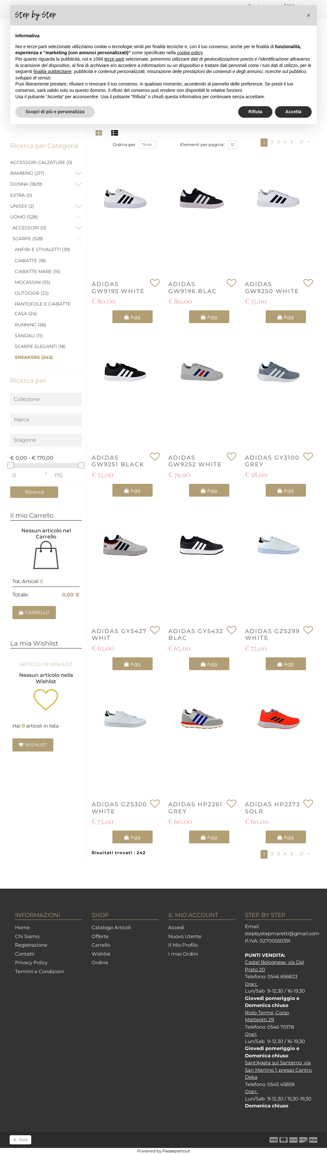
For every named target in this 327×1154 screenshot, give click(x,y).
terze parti (114, 59)
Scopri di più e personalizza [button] (55, 111)
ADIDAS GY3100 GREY (272, 461)
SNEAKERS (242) (34, 357)
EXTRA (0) (21, 195)
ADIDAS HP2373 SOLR (272, 808)
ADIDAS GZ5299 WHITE (272, 635)
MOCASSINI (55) (32, 282)
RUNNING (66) (30, 325)
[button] (34, 492)
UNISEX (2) (22, 206)
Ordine (100, 962)
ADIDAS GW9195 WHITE (118, 288)
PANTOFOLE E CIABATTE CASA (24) (43, 308)
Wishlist (101, 954)
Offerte (100, 936)
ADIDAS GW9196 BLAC (192, 288)
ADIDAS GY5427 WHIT (119, 635)
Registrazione (31, 945)
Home (22, 927)
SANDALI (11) (29, 335)
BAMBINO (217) (27, 173)
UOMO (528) (24, 217)
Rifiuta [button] (255, 111)
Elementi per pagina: (202, 144)
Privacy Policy (31, 962)
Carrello (101, 945)
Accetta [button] (293, 111)
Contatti (24, 954)
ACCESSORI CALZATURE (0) (41, 162)
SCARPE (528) (27, 238)
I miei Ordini (183, 954)
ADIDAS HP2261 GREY (195, 808)
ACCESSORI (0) (29, 228)
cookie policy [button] (189, 52)
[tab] (100, 133)
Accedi (176, 927)
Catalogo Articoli (111, 927)
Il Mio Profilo (183, 945)
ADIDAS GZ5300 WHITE (119, 808)
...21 (300, 141)
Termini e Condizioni (39, 971)
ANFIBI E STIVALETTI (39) (42, 249)
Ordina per (124, 144)
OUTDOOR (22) (32, 293)
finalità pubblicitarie (53, 71)
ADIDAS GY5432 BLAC (195, 635)
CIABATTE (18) (30, 260)
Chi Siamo (27, 936)
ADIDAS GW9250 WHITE (272, 288)
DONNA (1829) (26, 184)
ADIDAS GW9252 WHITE (195, 461)
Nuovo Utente (185, 936)
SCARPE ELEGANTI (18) (40, 346)
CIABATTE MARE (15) (37, 271)
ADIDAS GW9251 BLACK (118, 461)
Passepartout (176, 1150)
